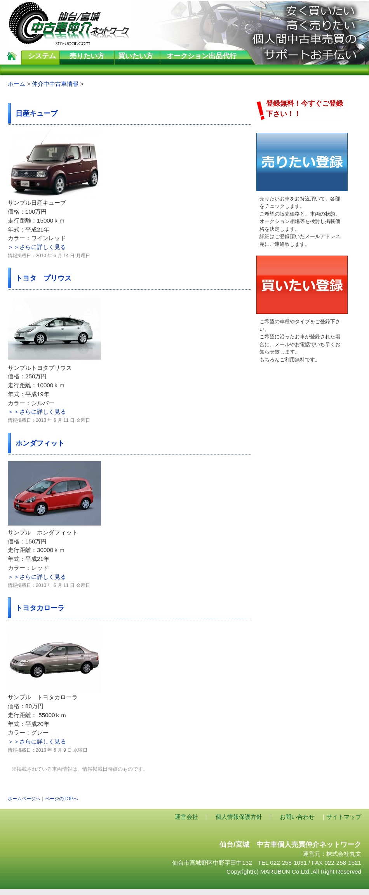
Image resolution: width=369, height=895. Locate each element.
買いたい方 (135, 56)
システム (42, 56)
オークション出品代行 (202, 56)
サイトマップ (343, 816)
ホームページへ (24, 798)
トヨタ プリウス (43, 278)
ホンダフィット (40, 443)
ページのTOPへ (61, 798)
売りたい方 (87, 56)
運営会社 (186, 816)
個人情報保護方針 (239, 816)
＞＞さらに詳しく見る (37, 247)
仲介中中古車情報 (55, 83)
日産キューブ (36, 113)
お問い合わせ (297, 816)
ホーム (16, 83)
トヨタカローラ (40, 608)
